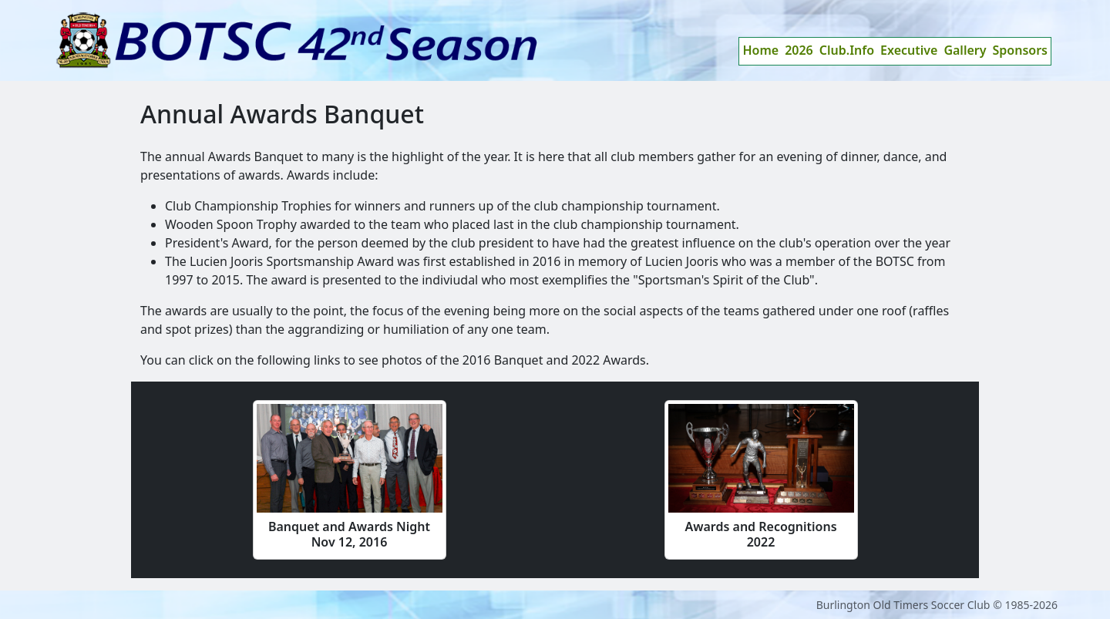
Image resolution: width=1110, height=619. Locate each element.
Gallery (965, 50)
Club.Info (846, 50)
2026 (799, 50)
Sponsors (1020, 50)
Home (760, 50)
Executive (908, 50)
